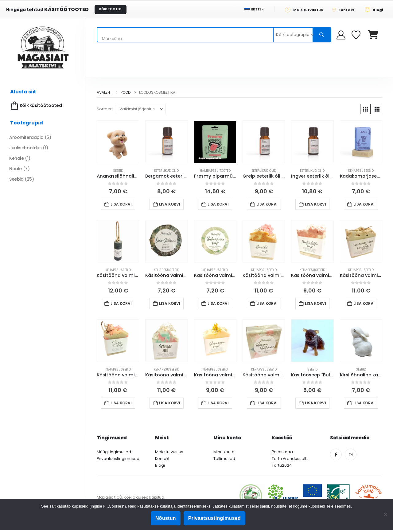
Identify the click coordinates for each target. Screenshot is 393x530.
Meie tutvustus (169, 451)
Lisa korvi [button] (121, 204)
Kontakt (162, 458)
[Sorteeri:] (141, 109)
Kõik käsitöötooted (35, 106)
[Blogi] (375, 9)
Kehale (16, 158)
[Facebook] (336, 454)
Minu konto (224, 451)
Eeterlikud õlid (166, 170)
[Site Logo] (43, 47)
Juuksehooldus (25, 148)
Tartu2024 (282, 465)
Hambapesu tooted (215, 170)
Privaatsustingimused (118, 458)
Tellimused (224, 458)
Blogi (160, 465)
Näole (15, 169)
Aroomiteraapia (26, 137)
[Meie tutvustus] (305, 9)
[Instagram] (350, 454)
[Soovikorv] (357, 34)
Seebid (118, 170)
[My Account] (341, 34)
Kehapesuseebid (361, 170)
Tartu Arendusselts (290, 458)
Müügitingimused (114, 451)
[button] (365, 109)
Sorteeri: (105, 109)
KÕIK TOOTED (110, 9)
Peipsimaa (282, 451)
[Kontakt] (345, 9)
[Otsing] (322, 35)
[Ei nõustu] (385, 514)
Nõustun (165, 518)
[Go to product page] (118, 142)
